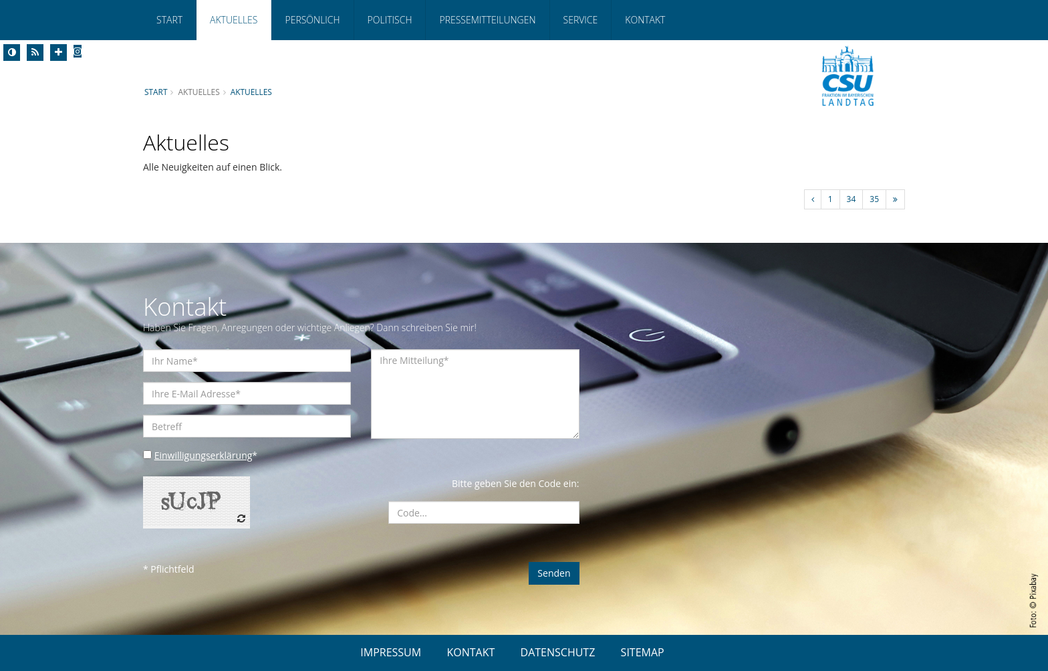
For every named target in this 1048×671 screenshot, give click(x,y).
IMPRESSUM (390, 652)
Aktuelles (233, 19)
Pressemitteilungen (487, 19)
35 (874, 199)
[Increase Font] (58, 52)
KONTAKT (470, 652)
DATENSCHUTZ (558, 652)
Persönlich (312, 19)
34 (851, 199)
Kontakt (645, 19)
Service (580, 19)
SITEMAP (642, 652)
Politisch (390, 19)
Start (169, 19)
